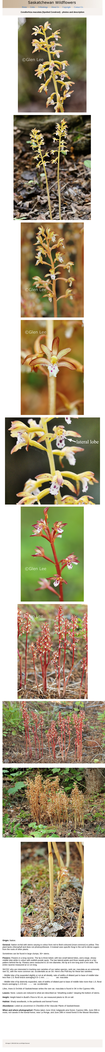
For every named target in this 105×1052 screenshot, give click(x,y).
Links (32, 7)
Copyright (66, 7)
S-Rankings (43, 7)
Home (24, 7)
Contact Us (78, 7)
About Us (55, 7)
